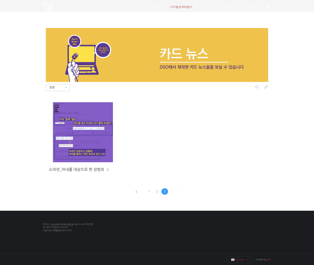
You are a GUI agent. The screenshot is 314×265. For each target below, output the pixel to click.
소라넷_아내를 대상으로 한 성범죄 (77, 169)
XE (269, 259)
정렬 (51, 87)
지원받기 (207, 7)
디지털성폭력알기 (181, 7)
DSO (157, 7)
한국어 (237, 259)
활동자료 (249, 7)
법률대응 (228, 7)
